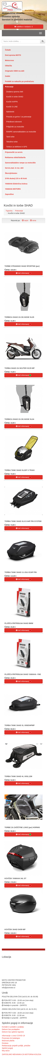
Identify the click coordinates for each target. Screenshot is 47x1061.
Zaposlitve (9, 194)
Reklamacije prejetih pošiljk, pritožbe (16, 1046)
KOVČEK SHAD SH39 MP (15, 929)
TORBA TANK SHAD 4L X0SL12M (18, 776)
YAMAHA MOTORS (13, 189)
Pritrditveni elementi (14, 122)
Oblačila (8, 66)
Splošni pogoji (7, 1048)
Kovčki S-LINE (12, 107)
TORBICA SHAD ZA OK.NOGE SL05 (19, 317)
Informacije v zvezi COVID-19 (13, 1036)
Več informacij (23, 273)
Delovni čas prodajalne (11, 1029)
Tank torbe (10, 137)
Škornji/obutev (11, 173)
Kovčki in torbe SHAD (14, 97)
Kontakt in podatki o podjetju (13, 1027)
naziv (25, 220)
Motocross (9, 60)
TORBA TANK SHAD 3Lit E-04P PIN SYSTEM (23, 521)
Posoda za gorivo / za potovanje (18, 117)
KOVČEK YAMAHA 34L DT (15, 878)
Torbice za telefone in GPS (16, 147)
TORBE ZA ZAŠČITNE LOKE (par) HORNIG (22, 827)
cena (33, 220)
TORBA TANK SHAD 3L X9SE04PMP (20, 725)
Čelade (8, 50)
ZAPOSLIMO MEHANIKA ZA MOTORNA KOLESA (21, 1054)
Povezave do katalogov (11, 1038)
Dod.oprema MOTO (13, 55)
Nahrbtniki (10, 112)
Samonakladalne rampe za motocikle (20, 163)
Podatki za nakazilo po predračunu (19, 81)
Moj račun (6, 1051)
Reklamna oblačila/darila (15, 157)
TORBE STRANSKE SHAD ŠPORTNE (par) (22, 266)
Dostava (5, 1043)
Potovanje (9, 87)
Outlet (7, 76)
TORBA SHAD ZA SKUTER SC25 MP (20, 368)
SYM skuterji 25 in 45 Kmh (16, 178)
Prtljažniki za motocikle (15, 127)
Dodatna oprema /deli (14, 92)
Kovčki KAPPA (12, 102)
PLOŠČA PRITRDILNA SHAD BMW (19, 623)
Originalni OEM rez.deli (14, 71)
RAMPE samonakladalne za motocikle (21, 132)
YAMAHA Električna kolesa (16, 184)
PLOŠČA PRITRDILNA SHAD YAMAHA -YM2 (23, 674)
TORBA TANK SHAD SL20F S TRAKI (20, 470)
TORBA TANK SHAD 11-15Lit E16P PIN (21, 572)
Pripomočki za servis (13, 152)
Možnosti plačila (8, 1041)
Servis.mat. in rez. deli (14, 168)
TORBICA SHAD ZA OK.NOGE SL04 (19, 419)
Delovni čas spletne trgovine (13, 1032)
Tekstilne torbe (12, 142)
